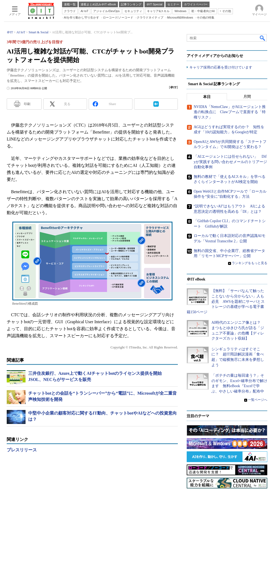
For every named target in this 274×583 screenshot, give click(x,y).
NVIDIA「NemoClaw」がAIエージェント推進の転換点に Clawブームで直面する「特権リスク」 (230, 112)
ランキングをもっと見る (249, 263)
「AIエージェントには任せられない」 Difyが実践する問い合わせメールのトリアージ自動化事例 (230, 161)
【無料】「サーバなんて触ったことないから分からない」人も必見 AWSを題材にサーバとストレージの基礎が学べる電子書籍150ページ (226, 301)
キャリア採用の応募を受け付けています (220, 67)
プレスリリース (22, 450)
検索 (263, 38)
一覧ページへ (257, 400)
